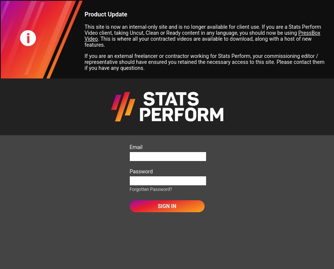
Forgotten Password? (151, 189)
